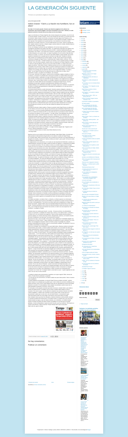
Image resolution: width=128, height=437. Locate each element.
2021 (82, 38)
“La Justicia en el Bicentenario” (88, 205)
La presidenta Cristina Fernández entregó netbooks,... (89, 71)
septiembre (84, 67)
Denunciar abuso (84, 287)
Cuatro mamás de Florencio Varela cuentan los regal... (89, 223)
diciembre (84, 61)
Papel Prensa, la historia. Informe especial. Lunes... (89, 90)
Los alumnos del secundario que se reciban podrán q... (89, 200)
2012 (82, 56)
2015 (82, 50)
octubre (84, 65)
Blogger (89, 429)
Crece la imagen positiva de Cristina (90, 252)
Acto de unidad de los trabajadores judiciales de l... (89, 173)
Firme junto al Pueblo (86, 133)
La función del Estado (86, 180)
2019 (82, 42)
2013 (82, 54)
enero (83, 280)
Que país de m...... (86, 175)
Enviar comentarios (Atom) (40, 384)
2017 (82, 46)
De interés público (86, 103)
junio (83, 272)
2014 (82, 52)
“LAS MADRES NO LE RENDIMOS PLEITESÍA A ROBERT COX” (89, 178)
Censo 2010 (84, 114)
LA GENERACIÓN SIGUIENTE (62, 8)
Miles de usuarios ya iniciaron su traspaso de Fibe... (89, 151)
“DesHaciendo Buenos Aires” (88, 167)
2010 (82, 59)
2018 (82, 44)
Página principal (84, 303)
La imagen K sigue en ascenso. (89, 268)
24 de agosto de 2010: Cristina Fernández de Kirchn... (88, 136)
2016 (82, 48)
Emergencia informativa (87, 244)
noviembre (84, 63)
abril (83, 276)
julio (83, 271)
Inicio (52, 382)
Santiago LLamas (86, 30)
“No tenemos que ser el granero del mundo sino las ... (89, 211)
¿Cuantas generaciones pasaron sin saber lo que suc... (90, 170)
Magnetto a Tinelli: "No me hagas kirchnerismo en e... (89, 74)
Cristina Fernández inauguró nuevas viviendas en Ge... (90, 99)
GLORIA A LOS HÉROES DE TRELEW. (90, 157)
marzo (83, 278)
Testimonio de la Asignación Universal (90, 162)
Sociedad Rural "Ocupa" (87, 266)
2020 (82, 40)
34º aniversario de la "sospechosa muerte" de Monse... (89, 247)
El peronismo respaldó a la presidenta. (90, 101)
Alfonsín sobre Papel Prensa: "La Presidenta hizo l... (89, 126)
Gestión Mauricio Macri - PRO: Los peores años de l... (89, 96)
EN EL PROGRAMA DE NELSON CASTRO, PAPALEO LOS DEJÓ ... (90, 106)
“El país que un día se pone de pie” (89, 128)
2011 (82, 57)
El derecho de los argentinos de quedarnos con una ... (89, 242)
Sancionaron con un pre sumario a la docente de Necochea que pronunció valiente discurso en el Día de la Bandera (84, 402)
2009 (82, 282)
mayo (83, 274)
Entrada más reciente (33, 382)
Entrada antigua (70, 382)
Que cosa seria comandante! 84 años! (90, 194)
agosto (83, 69)
